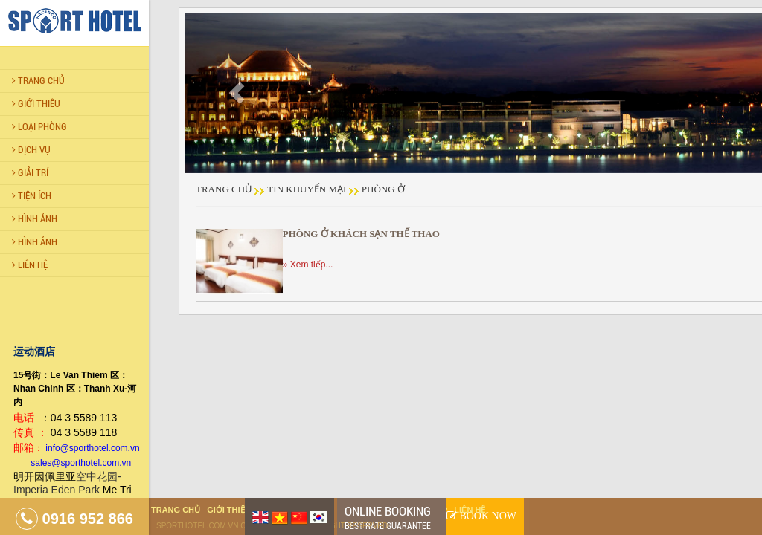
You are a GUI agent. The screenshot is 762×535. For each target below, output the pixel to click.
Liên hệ (469, 509)
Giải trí (30, 172)
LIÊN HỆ (30, 264)
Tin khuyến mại (306, 189)
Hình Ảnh (34, 218)
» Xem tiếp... (308, 264)
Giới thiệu (36, 103)
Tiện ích (31, 195)
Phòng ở (383, 189)
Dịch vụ (31, 149)
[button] (236, 93)
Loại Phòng (39, 126)
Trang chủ (38, 80)
